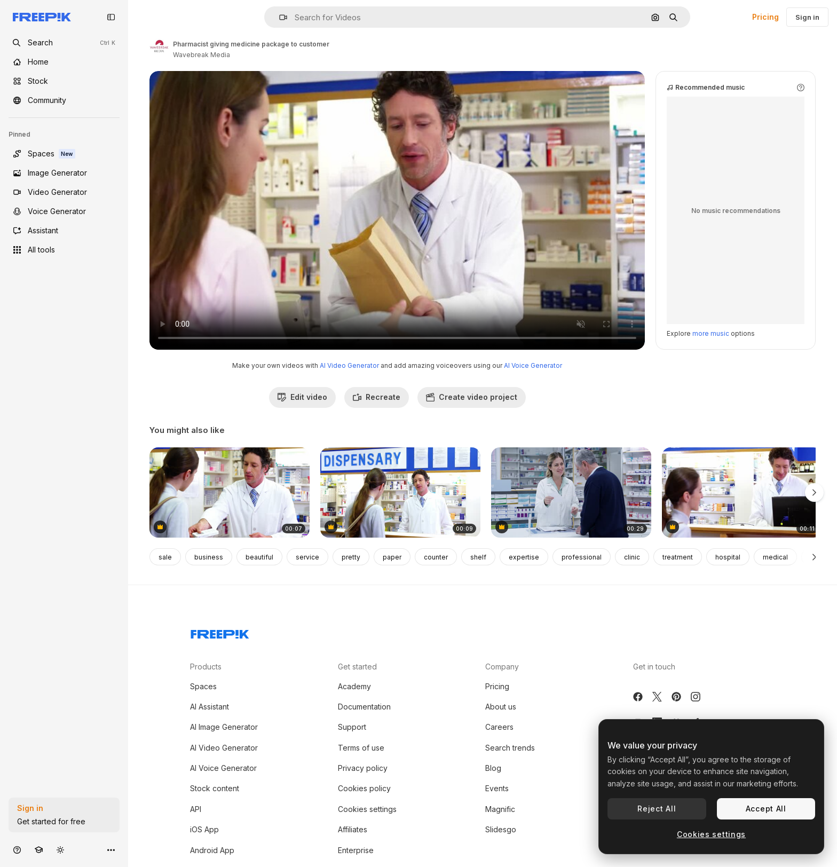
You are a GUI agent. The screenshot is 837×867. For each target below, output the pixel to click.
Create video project (471, 396)
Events (497, 788)
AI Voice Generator (533, 365)
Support (352, 726)
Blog (493, 768)
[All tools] (64, 249)
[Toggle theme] (60, 849)
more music (710, 333)
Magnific (500, 809)
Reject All (656, 808)
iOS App (204, 829)
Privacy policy (363, 768)
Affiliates (352, 829)
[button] (279, 17)
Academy (354, 686)
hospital (727, 557)
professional (582, 557)
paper (392, 557)
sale (165, 557)
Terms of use (361, 747)
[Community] (64, 100)
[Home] (64, 61)
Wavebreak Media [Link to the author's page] (201, 55)
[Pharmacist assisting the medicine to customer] (229, 492)
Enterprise (356, 850)
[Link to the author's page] (159, 48)
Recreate (376, 396)
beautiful (259, 557)
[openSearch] (64, 42)
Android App (212, 850)
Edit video (302, 396)
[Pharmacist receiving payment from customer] (742, 492)
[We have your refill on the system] (571, 492)
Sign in (807, 17)
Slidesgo (500, 829)
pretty (351, 557)
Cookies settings (367, 809)
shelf (478, 557)
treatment (677, 557)
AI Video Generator (349, 365)
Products (206, 666)
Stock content (214, 788)
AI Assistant (209, 706)
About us (500, 706)
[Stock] (64, 81)
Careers (499, 726)
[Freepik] (42, 17)
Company (502, 666)
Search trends (510, 747)
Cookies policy (364, 788)
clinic (632, 557)
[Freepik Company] (220, 632)
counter (436, 557)
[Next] (814, 556)
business (208, 557)
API (195, 809)
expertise (524, 557)
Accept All (766, 808)
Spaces (203, 686)
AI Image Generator (224, 726)
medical (775, 557)
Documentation (364, 706)
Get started (357, 666)
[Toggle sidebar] (111, 17)
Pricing (765, 16)
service (307, 557)
